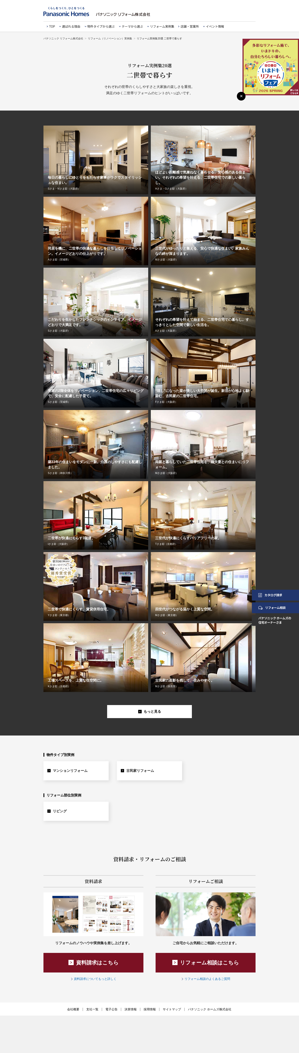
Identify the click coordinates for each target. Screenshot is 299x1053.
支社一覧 (92, 1009)
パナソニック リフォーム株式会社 (63, 38)
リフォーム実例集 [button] (162, 26)
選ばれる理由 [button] (71, 26)
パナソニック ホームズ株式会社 (209, 1009)
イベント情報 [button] (215, 26)
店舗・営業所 (190, 26)
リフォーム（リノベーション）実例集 (110, 38)
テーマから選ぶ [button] (132, 26)
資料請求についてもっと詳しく (95, 979)
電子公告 (111, 1009)
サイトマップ (172, 1009)
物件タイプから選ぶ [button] (101, 26)
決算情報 (131, 1009)
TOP (52, 26)
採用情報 (150, 1009)
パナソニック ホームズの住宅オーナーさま (274, 620)
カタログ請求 (270, 595)
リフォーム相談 (272, 607)
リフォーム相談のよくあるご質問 (207, 979)
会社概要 (73, 1009)
